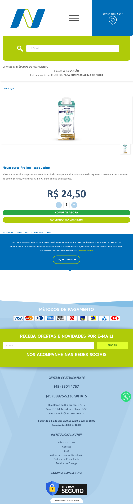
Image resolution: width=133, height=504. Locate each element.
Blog (66, 451)
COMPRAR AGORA (66, 212)
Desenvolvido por (66, 500)
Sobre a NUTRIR (67, 442)
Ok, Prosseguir (66, 259)
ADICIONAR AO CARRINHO (66, 219)
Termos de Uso (86, 251)
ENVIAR (112, 345)
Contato (66, 446)
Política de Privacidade (66, 459)
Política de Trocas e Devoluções (66, 455)
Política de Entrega (66, 463)
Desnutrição (8, 88)
